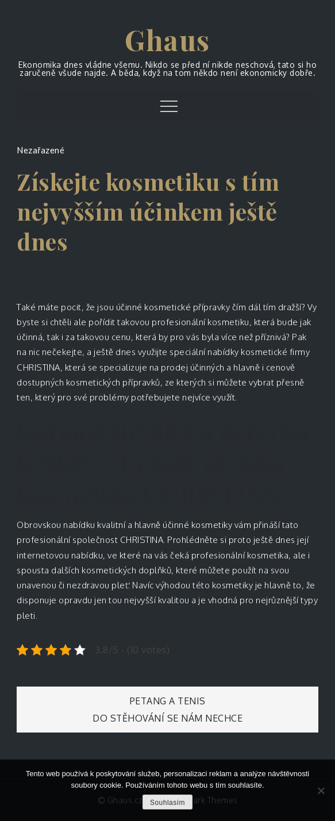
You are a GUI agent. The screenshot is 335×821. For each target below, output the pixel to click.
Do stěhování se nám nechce (167, 718)
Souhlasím (167, 803)
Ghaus (167, 39)
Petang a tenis (168, 701)
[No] (320, 790)
